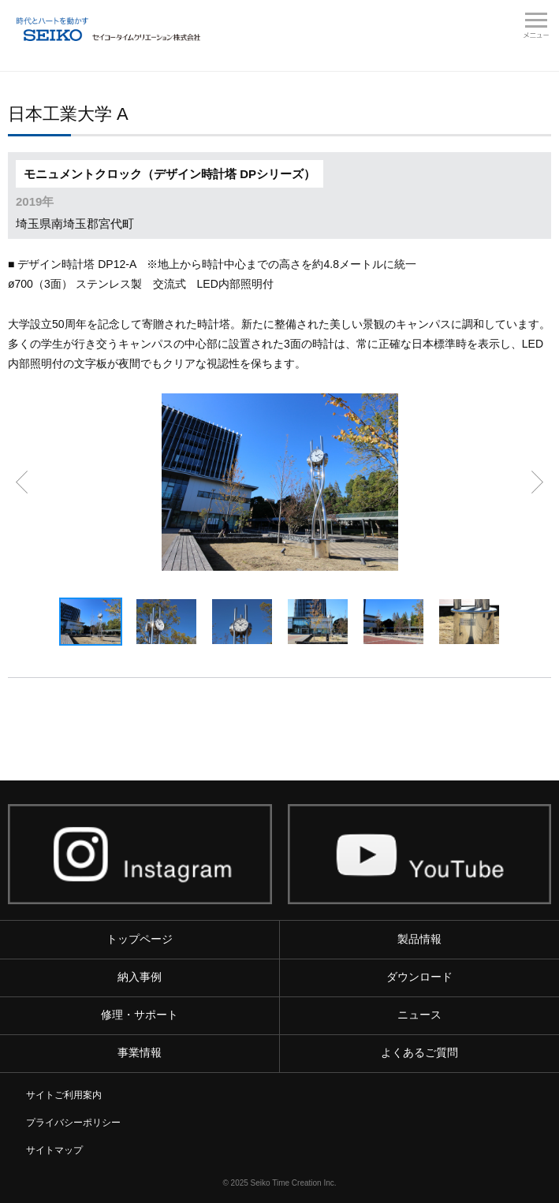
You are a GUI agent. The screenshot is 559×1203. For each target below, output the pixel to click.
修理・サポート (139, 1014)
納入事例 (139, 976)
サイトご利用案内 (64, 1095)
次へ (537, 482)
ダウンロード (419, 976)
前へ (22, 482)
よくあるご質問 (419, 1052)
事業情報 (139, 1052)
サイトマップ (54, 1150)
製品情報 (419, 939)
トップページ (139, 939)
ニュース (419, 1014)
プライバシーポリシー (73, 1122)
